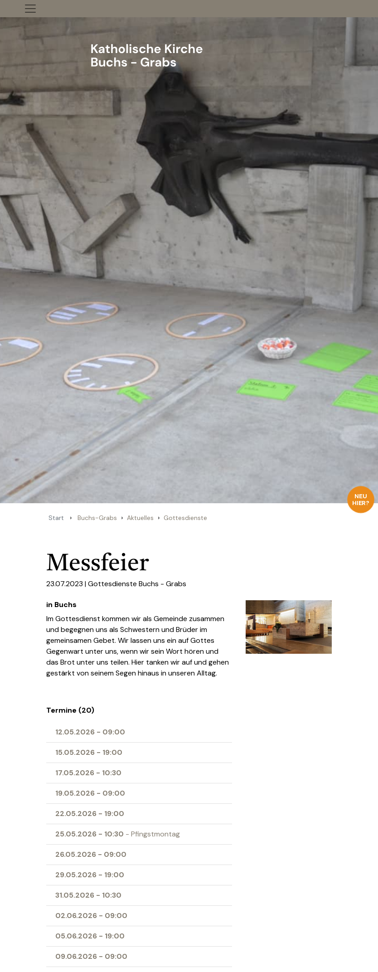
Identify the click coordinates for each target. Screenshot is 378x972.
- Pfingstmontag (117, 834)
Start (56, 518)
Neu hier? (361, 499)
